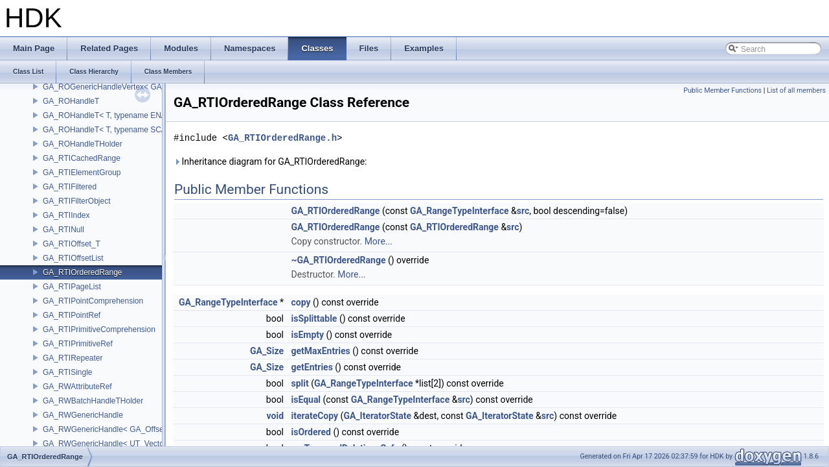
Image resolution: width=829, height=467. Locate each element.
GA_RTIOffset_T (71, 243)
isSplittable (314, 318)
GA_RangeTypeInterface (459, 211)
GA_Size (267, 351)
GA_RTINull (63, 229)
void (275, 416)
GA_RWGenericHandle (83, 415)
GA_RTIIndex (66, 215)
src (523, 211)
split (300, 383)
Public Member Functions (722, 90)
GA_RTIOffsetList (73, 258)
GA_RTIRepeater (73, 358)
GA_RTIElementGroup (82, 172)
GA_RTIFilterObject (76, 201)
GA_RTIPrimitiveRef (78, 343)
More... (378, 241)
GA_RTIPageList (72, 286)
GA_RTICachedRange (81, 158)
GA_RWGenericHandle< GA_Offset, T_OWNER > (129, 429)
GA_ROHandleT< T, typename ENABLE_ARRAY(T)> (134, 115)
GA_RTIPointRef (71, 315)
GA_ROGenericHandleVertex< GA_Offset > (118, 86)
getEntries (312, 367)
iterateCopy (315, 416)
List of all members (796, 90)
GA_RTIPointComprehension (93, 300)
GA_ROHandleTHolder (82, 144)
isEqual (306, 399)
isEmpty (307, 334)
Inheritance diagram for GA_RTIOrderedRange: (270, 161)
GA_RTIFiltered (70, 186)
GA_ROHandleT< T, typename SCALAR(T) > (120, 129)
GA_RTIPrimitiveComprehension (99, 329)
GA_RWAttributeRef (77, 386)
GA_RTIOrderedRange (82, 272)
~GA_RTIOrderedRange (338, 260)
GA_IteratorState (377, 416)
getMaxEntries (320, 351)
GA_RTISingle (67, 372)
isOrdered (311, 432)
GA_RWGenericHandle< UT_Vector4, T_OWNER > (131, 443)
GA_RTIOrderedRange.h (282, 138)
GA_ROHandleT (71, 101)
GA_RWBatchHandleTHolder (93, 400)
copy (301, 302)
